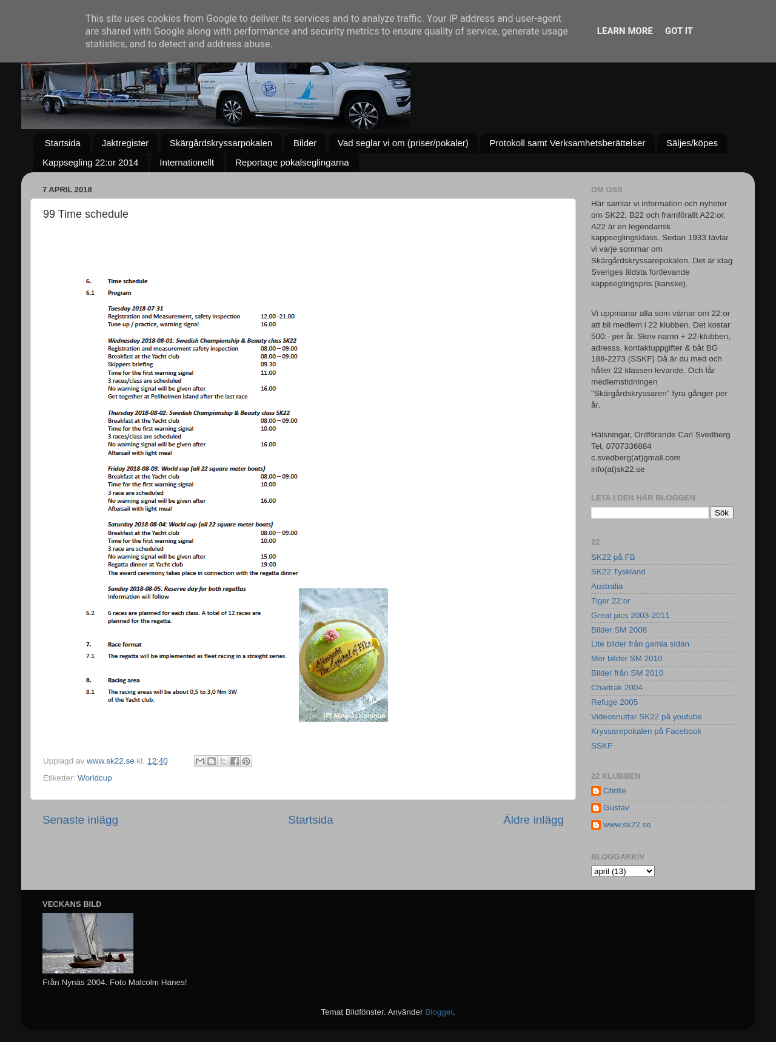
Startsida (63, 143)
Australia (607, 586)
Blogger (439, 1012)
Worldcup (95, 777)
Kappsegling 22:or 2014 (90, 162)
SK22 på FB (613, 557)
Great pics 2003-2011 (630, 615)
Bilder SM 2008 (619, 629)
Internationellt (186, 162)
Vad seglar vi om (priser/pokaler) (403, 143)
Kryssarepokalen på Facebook (646, 731)
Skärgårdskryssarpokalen (221, 143)
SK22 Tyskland (618, 571)
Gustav (616, 807)
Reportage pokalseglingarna (292, 162)
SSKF (601, 745)
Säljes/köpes (692, 143)
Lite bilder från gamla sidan (640, 643)
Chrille (614, 790)
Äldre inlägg (533, 819)
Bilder (304, 143)
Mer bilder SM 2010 (627, 658)
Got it (679, 30)
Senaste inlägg (80, 819)
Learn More (625, 30)
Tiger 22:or (610, 600)
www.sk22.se (627, 824)
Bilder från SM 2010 (627, 672)
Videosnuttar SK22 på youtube (646, 716)
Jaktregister (125, 143)
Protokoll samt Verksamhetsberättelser (567, 143)
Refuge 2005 (614, 702)
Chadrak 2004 (617, 687)
